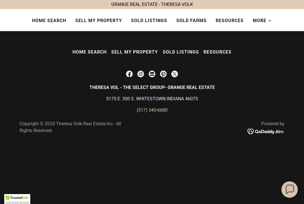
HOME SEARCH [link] (49, 20)
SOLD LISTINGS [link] (149, 20)
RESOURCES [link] (230, 20)
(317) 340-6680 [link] (152, 110)
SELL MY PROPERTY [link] (98, 20)
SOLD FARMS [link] (191, 20)
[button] (262, 20)
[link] (129, 74)
